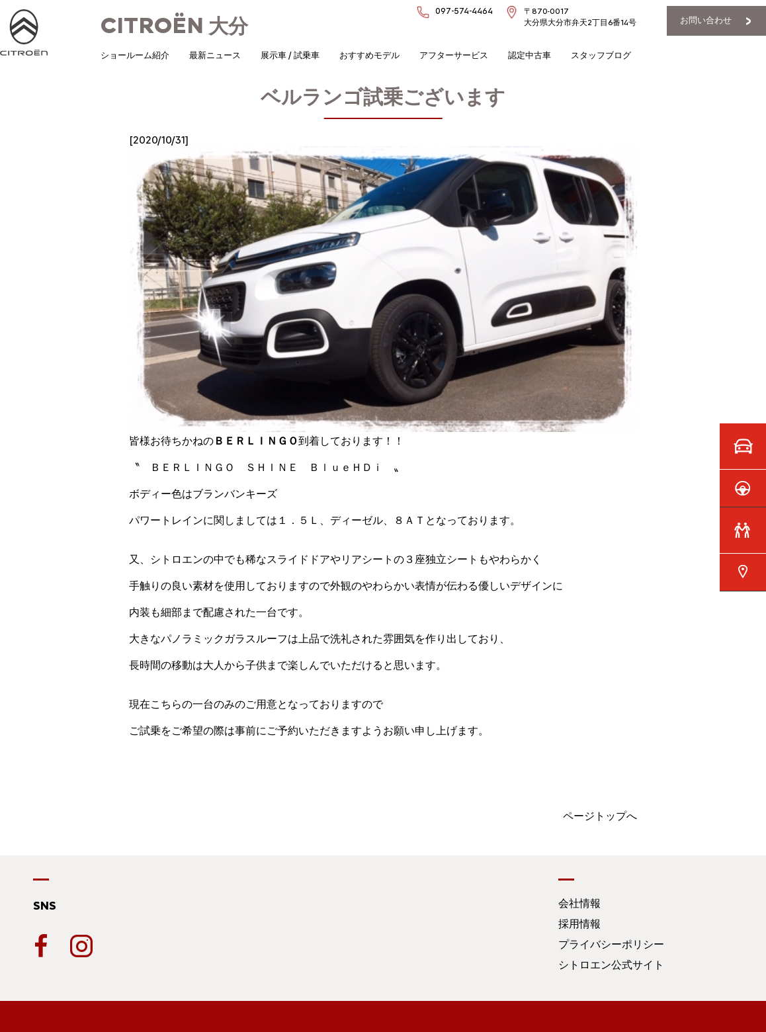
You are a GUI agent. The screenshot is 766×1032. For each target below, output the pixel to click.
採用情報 (579, 924)
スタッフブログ (601, 55)
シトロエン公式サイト (611, 965)
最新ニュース (215, 55)
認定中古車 (529, 55)
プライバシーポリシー (611, 944)
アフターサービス (453, 55)
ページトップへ (600, 816)
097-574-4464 (464, 11)
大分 (174, 26)
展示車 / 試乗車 (290, 55)
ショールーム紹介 (135, 55)
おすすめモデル (369, 55)
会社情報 (579, 903)
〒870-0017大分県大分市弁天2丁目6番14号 (580, 17)
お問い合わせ (706, 20)
